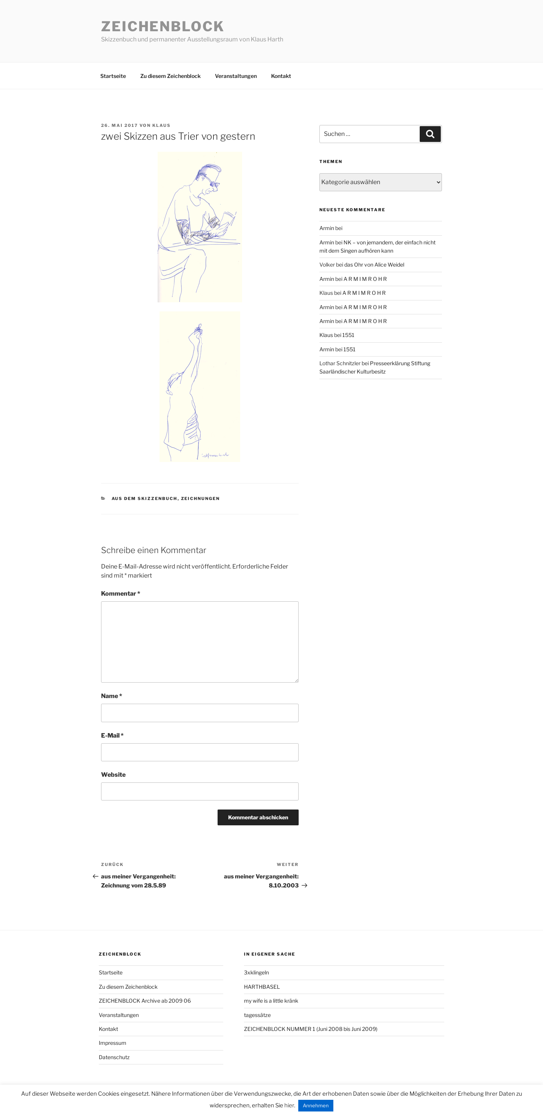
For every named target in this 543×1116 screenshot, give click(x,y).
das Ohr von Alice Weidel (374, 264)
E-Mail (112, 735)
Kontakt (281, 76)
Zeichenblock (163, 26)
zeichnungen (200, 498)
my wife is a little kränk (271, 1000)
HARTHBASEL (262, 986)
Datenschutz (114, 1057)
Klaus (161, 125)
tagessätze (257, 1015)
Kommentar (120, 593)
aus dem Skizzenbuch (145, 498)
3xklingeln (256, 972)
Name (111, 696)
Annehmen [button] (316, 1105)
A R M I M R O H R (365, 279)
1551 (348, 335)
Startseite (113, 76)
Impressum (112, 1043)
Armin (326, 228)
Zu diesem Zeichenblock (170, 76)
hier (289, 1105)
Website (113, 774)
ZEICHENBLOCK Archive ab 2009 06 (145, 1000)
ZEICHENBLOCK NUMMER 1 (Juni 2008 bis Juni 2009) (310, 1029)
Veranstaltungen (236, 76)
